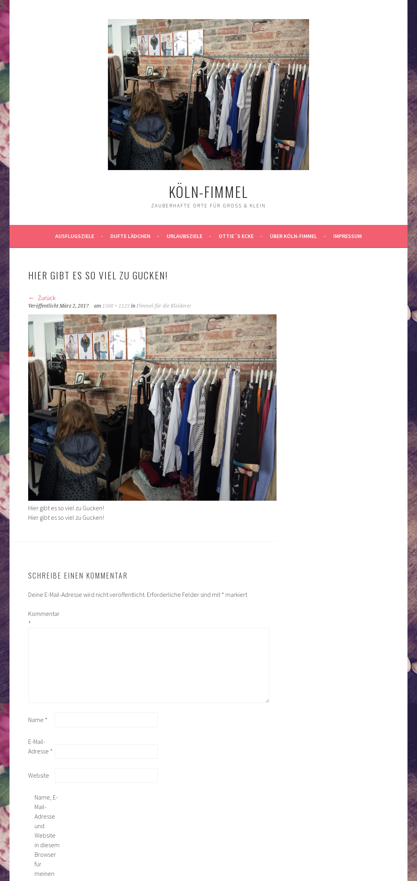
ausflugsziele (74, 236)
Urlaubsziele (184, 236)
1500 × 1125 (116, 306)
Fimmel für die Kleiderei (163, 306)
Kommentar (41, 618)
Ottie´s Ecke (236, 236)
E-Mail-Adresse (40, 746)
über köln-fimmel (293, 236)
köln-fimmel (208, 191)
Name (38, 720)
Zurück (42, 298)
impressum (347, 236)
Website (38, 775)
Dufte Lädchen (130, 236)
